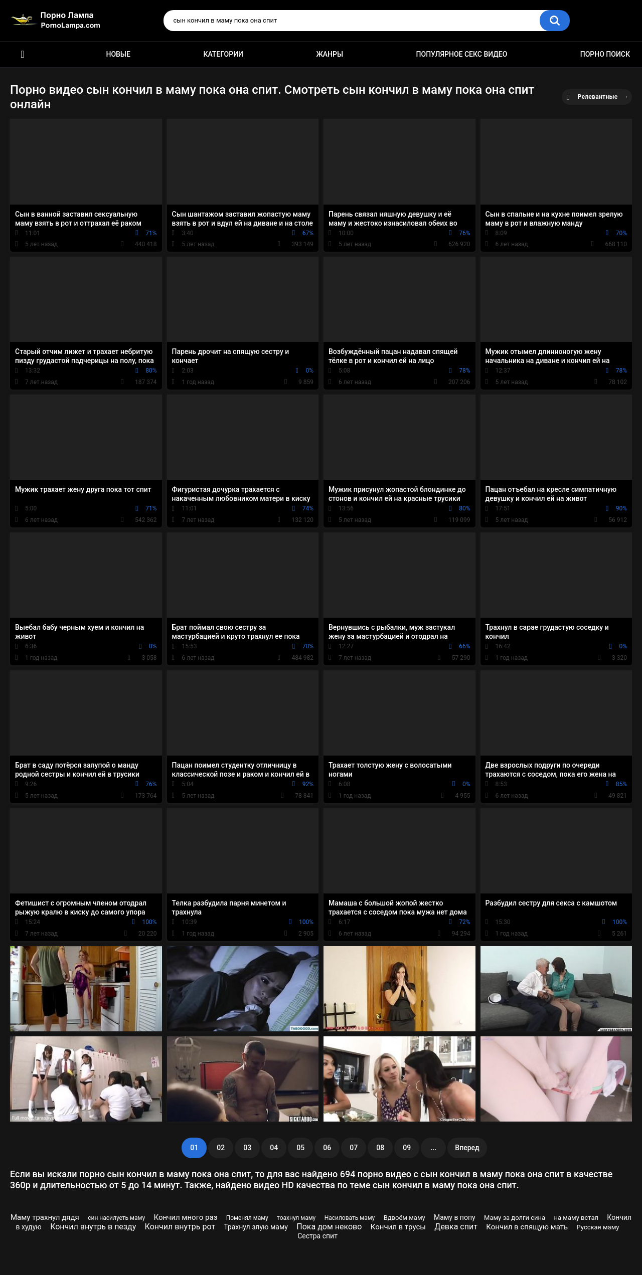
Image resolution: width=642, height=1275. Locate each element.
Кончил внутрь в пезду (93, 1226)
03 (247, 1148)
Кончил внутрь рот (180, 1226)
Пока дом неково (329, 1226)
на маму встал (576, 1217)
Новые (118, 54)
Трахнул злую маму (256, 1227)
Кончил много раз (185, 1217)
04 (274, 1148)
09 (407, 1148)
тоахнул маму (296, 1217)
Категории (223, 54)
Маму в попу (454, 1217)
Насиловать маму (350, 1217)
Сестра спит (317, 1236)
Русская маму (598, 1227)
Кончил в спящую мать (527, 1226)
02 (221, 1148)
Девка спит (455, 1226)
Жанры (329, 54)
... (433, 1148)
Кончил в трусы (398, 1226)
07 (354, 1148)
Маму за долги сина (514, 1217)
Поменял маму (247, 1217)
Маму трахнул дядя (45, 1217)
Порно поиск (605, 54)
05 (300, 1148)
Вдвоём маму (404, 1217)
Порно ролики (22, 54)
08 (380, 1148)
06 (327, 1148)
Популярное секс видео (462, 54)
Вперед (467, 1148)
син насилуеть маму (116, 1217)
